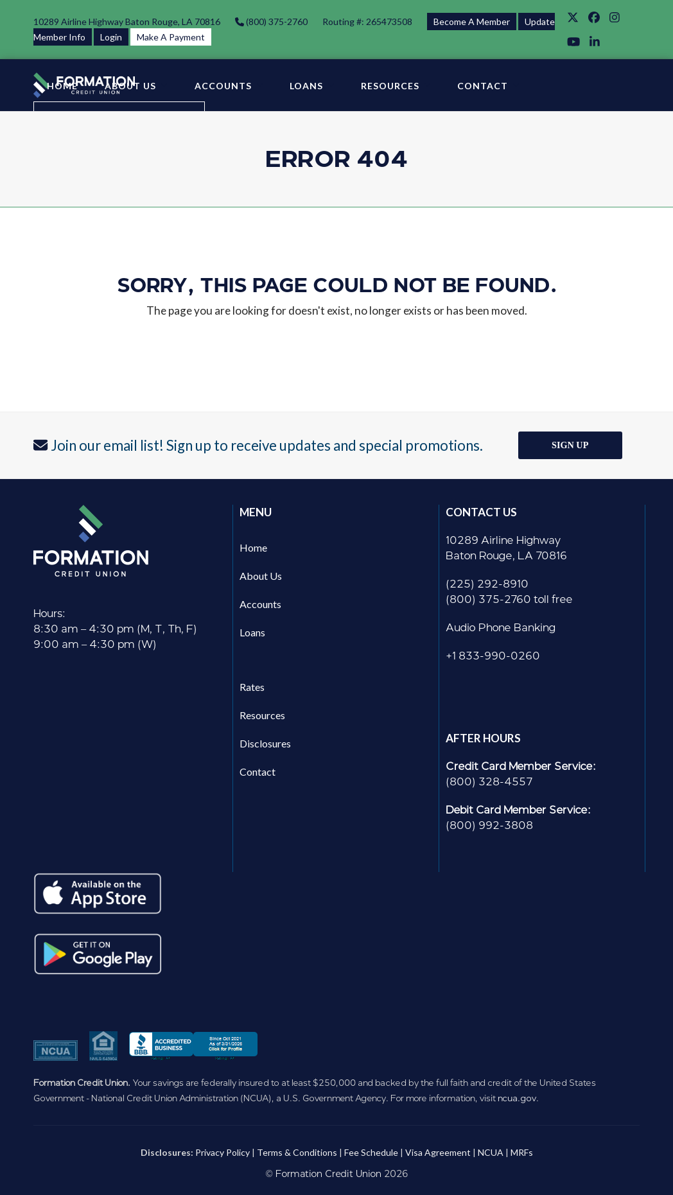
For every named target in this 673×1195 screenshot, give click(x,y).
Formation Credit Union (328, 1174)
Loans (252, 632)
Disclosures (265, 743)
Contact (257, 771)
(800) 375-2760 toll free (509, 599)
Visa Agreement (438, 1152)
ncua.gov (517, 1098)
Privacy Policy (222, 1152)
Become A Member (471, 21)
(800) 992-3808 (489, 825)
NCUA (490, 1152)
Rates (252, 687)
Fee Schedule (371, 1152)
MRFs (522, 1152)
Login (111, 36)
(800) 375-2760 (276, 21)
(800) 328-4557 (489, 782)
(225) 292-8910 (487, 584)
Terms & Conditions (297, 1152)
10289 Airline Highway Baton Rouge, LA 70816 (126, 21)
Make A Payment (171, 36)
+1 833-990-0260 (493, 656)
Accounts (260, 604)
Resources (262, 715)
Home (253, 547)
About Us (261, 576)
